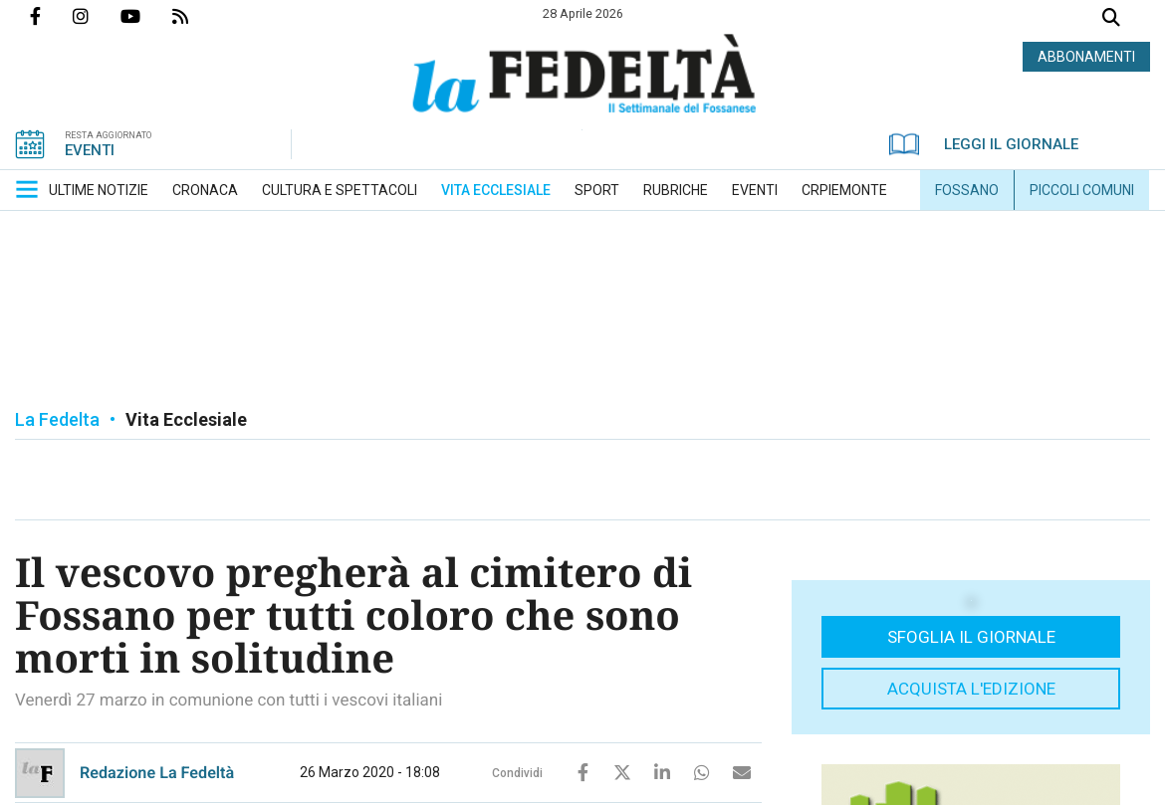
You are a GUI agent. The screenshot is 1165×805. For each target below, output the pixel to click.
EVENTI (90, 150)
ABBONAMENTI (1086, 57)
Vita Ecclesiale (186, 419)
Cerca (1111, 19)
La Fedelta (57, 419)
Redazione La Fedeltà (157, 772)
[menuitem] (98, 190)
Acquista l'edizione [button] (971, 689)
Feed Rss (196, 16)
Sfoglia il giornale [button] (971, 637)
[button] (27, 189)
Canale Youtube (146, 16)
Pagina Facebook (51, 16)
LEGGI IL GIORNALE (983, 144)
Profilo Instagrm (96, 16)
